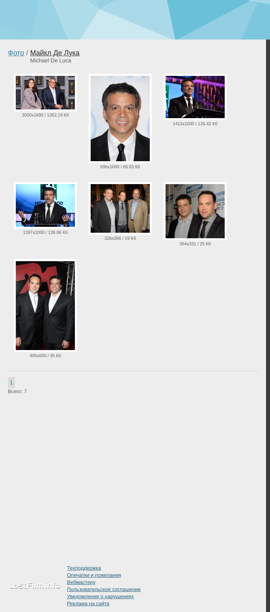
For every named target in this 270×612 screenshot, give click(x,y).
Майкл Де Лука (54, 53)
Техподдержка (84, 568)
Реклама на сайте (88, 603)
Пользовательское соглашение (104, 589)
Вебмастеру (81, 582)
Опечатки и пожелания (94, 575)
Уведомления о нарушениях (100, 596)
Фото (16, 52)
